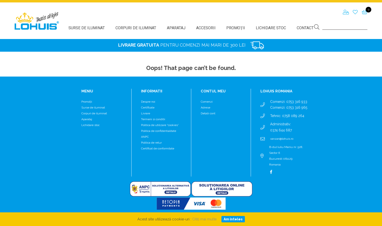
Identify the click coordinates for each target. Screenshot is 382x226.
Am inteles (233, 219)
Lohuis (37, 21)
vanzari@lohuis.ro (281, 138)
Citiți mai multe (204, 219)
